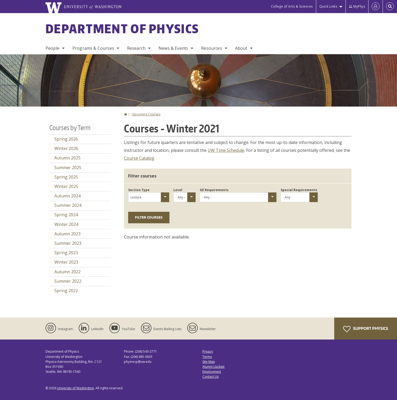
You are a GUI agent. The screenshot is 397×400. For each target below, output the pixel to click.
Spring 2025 (66, 177)
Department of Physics (122, 29)
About (241, 48)
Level (177, 190)
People (52, 48)
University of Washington (75, 388)
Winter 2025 (66, 186)
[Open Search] (390, 6)
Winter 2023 (66, 262)
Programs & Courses (93, 48)
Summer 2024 (67, 205)
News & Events (173, 48)
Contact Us (210, 376)
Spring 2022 (66, 290)
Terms (207, 356)
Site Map (208, 361)
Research (136, 48)
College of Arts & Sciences (292, 6)
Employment (211, 371)
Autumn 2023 (67, 234)
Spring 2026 (66, 139)
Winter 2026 (66, 148)
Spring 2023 (66, 252)
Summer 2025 (67, 167)
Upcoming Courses (146, 114)
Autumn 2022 (67, 272)
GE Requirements (214, 190)
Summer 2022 (67, 281)
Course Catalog (139, 158)
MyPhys (357, 6)
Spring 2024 (66, 215)
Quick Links (328, 6)
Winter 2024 (66, 224)
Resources (211, 48)
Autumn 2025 (67, 158)
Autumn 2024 (67, 196)
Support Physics (365, 329)
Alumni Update (213, 366)
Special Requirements (299, 190)
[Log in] (375, 6)
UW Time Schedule (226, 150)
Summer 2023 (67, 243)
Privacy (207, 351)
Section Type (139, 190)
